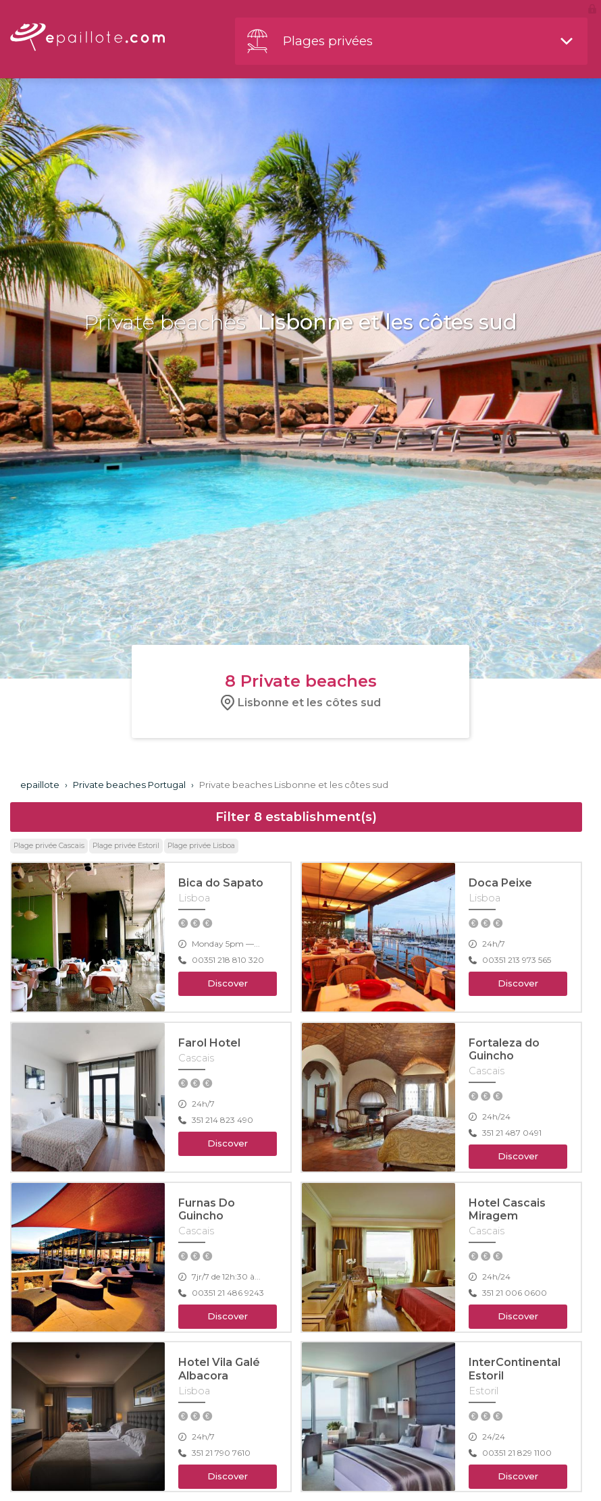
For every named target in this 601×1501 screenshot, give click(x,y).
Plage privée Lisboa (201, 845)
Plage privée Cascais (49, 845)
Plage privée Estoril (126, 845)
